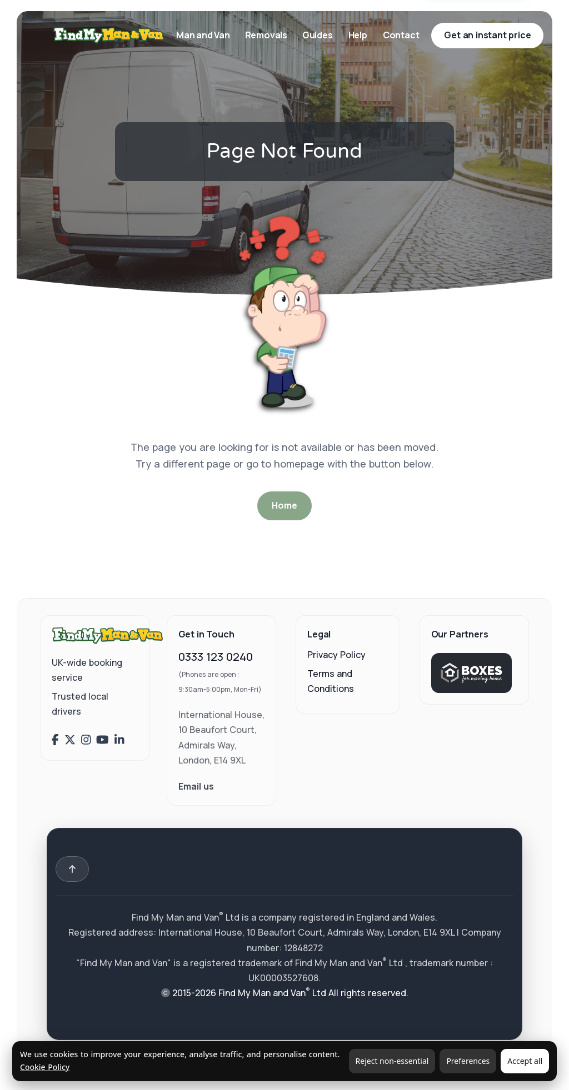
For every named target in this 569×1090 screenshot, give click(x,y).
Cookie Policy (44, 1067)
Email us (196, 786)
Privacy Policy (336, 655)
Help (357, 35)
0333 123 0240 (215, 656)
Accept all (524, 1061)
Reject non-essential (392, 1061)
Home (284, 505)
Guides (317, 35)
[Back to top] (72, 869)
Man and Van (204, 35)
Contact (401, 35)
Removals (267, 35)
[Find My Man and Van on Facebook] (55, 739)
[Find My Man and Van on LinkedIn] (119, 739)
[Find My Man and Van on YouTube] (102, 739)
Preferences (468, 1061)
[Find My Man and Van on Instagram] (86, 739)
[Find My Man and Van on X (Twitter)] (70, 739)
